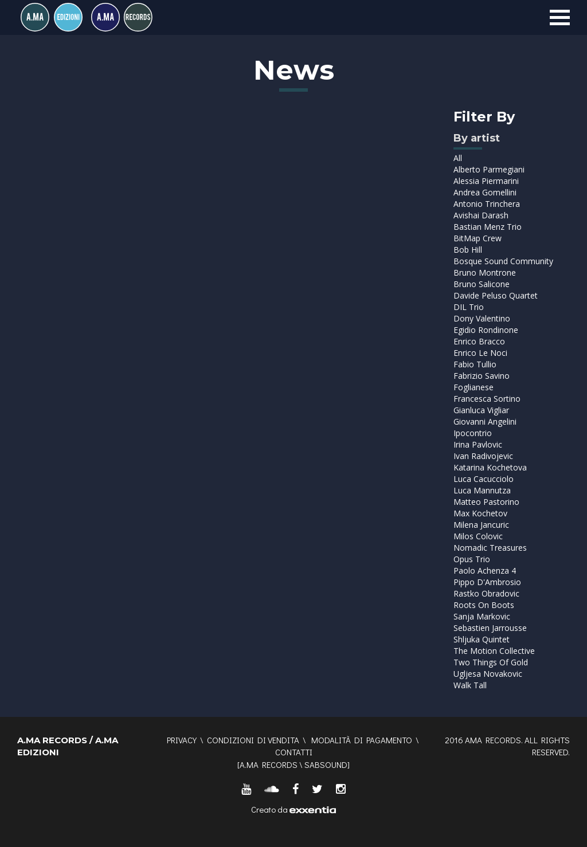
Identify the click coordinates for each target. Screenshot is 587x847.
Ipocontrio (472, 433)
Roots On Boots (483, 604)
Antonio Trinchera (486, 203)
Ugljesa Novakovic (487, 673)
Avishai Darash (480, 215)
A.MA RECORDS (269, 764)
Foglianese (473, 387)
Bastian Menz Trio (487, 226)
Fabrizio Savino (481, 375)
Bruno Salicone (481, 284)
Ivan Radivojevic (483, 455)
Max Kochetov (480, 513)
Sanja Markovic (481, 616)
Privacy (182, 740)
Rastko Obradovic (486, 593)
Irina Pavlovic (477, 444)
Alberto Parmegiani (489, 169)
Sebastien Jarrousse (490, 627)
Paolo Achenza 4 (484, 570)
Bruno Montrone (484, 272)
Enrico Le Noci (480, 352)
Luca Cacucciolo (483, 478)
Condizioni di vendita (253, 740)
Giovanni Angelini (484, 421)
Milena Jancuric (481, 524)
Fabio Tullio (474, 364)
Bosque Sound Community (503, 261)
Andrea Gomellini (484, 192)
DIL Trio (468, 306)
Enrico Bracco (479, 341)
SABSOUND (325, 764)
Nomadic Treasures (490, 547)
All (457, 157)
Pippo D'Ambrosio (487, 582)
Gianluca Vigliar (481, 410)
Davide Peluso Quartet (495, 295)
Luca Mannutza (482, 490)
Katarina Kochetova (490, 467)
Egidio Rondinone (485, 329)
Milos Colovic (478, 536)
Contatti (293, 752)
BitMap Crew (477, 238)
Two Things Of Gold (490, 662)
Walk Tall (470, 685)
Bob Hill (467, 249)
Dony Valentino (481, 318)
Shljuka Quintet (481, 639)
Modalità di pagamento (361, 740)
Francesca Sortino (487, 398)
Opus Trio (471, 559)
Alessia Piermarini (486, 180)
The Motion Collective (494, 650)
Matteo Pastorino (486, 501)
